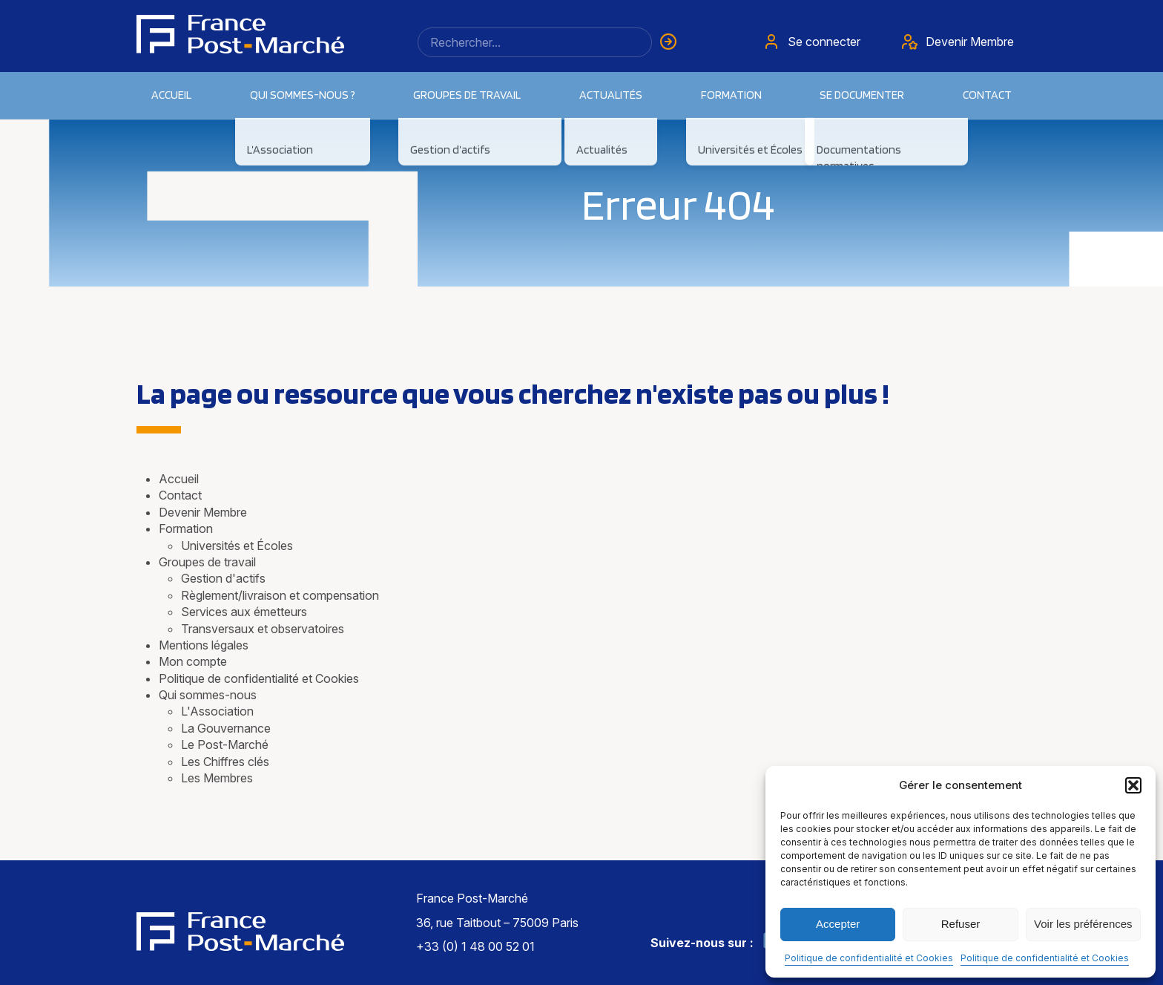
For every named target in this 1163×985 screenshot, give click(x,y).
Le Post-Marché (224, 744)
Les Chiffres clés (225, 761)
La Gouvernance (226, 728)
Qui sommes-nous (208, 694)
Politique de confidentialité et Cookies (869, 957)
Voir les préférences (1083, 923)
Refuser (961, 923)
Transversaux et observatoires (262, 628)
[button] (1133, 785)
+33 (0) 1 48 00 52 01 (475, 946)
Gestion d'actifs (223, 578)
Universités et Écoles (237, 545)
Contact (987, 95)
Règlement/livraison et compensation (280, 595)
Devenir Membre (203, 512)
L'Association (217, 711)
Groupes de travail (467, 95)
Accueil (171, 95)
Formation (186, 528)
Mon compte (193, 661)
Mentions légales (203, 645)
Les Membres (217, 777)
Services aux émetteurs (244, 611)
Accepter (838, 923)
